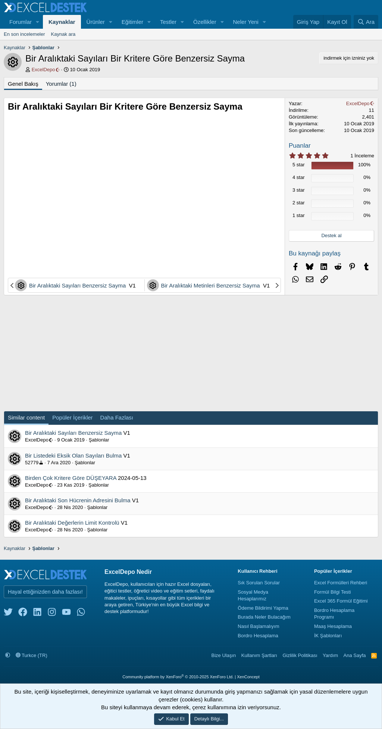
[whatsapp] (80, 613)
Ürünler (96, 22)
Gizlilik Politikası (299, 655)
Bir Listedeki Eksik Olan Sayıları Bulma (73, 455)
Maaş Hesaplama (333, 626)
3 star (298, 190)
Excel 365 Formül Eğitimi (341, 601)
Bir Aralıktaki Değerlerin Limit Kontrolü (72, 522)
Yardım (330, 655)
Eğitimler (132, 22)
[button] (37, 22)
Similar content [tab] (26, 417)
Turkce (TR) (31, 655)
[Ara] (366, 22)
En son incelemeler (24, 34)
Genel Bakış (23, 84)
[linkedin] (37, 613)
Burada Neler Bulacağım (264, 617)
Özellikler (204, 22)
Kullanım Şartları (259, 655)
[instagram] (51, 613)
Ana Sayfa (355, 655)
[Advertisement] (144, 250)
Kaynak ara (63, 34)
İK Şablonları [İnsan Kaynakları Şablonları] (328, 635)
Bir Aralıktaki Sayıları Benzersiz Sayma (78, 285)
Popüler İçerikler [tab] (72, 417)
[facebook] (22, 613)
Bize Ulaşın (224, 655)
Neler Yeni (246, 22)
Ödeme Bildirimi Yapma (263, 608)
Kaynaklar (61, 22)
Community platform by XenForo (178, 677)
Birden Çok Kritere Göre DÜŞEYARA (70, 478)
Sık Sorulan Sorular (259, 582)
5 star (298, 164)
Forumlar (20, 22)
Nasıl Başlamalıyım (258, 626)
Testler (168, 22)
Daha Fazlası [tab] (116, 417)
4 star (298, 177)
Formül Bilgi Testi (332, 592)
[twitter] (8, 613)
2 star (298, 202)
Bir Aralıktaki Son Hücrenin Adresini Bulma (78, 500)
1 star (298, 215)
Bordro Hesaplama (258, 635)
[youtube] (66, 613)
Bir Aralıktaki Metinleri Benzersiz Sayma (211, 285)
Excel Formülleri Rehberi (340, 582)
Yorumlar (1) (61, 84)
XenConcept (248, 677)
